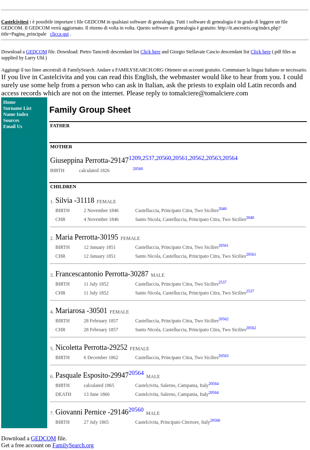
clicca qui (59, 34)
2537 (148, 158)
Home (9, 102)
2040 (222, 208)
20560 (163, 158)
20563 (213, 158)
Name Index (15, 114)
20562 (197, 158)
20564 (230, 158)
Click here (150, 52)
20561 (180, 158)
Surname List (17, 108)
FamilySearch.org (73, 445)
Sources (11, 120)
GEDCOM (36, 52)
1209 (135, 158)
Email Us (12, 126)
